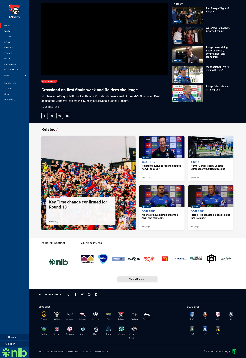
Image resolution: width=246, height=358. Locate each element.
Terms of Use (43, 351)
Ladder (8, 47)
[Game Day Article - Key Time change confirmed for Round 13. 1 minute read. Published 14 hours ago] (88, 183)
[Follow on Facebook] (75, 294)
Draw (7, 42)
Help (77, 351)
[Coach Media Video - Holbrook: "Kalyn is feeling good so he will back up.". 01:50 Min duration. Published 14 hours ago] (161, 158)
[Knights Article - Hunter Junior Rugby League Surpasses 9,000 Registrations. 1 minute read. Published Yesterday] (210, 158)
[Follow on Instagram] (89, 294)
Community (11, 69)
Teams (8, 53)
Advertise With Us (100, 351)
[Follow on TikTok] (68, 294)
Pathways (10, 64)
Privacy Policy (57, 351)
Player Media (49, 81)
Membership (10, 83)
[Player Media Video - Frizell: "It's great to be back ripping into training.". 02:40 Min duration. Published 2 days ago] (210, 207)
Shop (7, 94)
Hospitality (10, 99)
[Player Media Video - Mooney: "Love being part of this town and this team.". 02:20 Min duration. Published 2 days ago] (161, 207)
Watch (8, 31)
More (15, 75)
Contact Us (86, 351)
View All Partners (137, 279)
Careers (70, 351)
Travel (8, 36)
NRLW (7, 58)
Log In (9, 343)
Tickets (8, 88)
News (7, 25)
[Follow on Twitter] (82, 294)
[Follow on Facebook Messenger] (96, 294)
